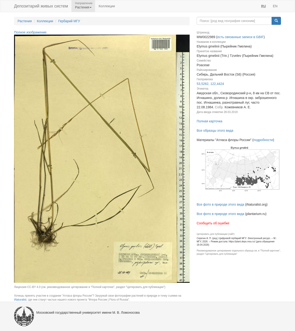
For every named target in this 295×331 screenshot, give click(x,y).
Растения (25, 21)
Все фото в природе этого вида (220, 204)
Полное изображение (30, 32)
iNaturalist (20, 299)
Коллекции (107, 6)
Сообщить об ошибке (213, 223)
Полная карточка (209, 121)
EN (275, 6)
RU (263, 6)
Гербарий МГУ (69, 21)
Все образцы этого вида (215, 130)
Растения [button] (83, 7)
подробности (263, 140)
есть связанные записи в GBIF (240, 37)
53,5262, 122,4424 (210, 84)
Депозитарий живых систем (41, 6)
